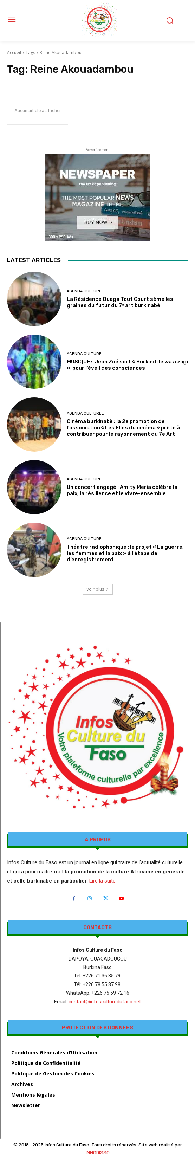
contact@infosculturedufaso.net (105, 1001)
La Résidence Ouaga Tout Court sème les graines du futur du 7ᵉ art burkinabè (120, 302)
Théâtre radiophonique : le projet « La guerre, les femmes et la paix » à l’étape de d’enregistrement (125, 553)
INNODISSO (98, 1152)
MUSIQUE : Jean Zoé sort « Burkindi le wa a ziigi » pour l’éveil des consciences (127, 364)
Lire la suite (102, 881)
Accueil (14, 53)
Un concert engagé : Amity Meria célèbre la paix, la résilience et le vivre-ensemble (122, 490)
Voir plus (97, 589)
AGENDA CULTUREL (85, 291)
